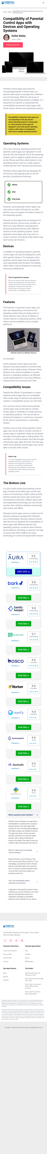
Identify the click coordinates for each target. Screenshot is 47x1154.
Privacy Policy (7, 953)
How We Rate (7, 956)
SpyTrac (5, 975)
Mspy (5, 971)
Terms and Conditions (10, 949)
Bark (26, 949)
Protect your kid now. (13, 45)
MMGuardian (29, 960)
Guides (9, 12)
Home (4, 12)
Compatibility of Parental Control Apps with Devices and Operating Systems (28, 11)
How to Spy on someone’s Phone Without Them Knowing (33, 984)
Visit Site (23, 598)
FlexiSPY (6, 978)
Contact (5, 960)
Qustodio (28, 953)
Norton (27, 956)
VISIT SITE (23, 571)
